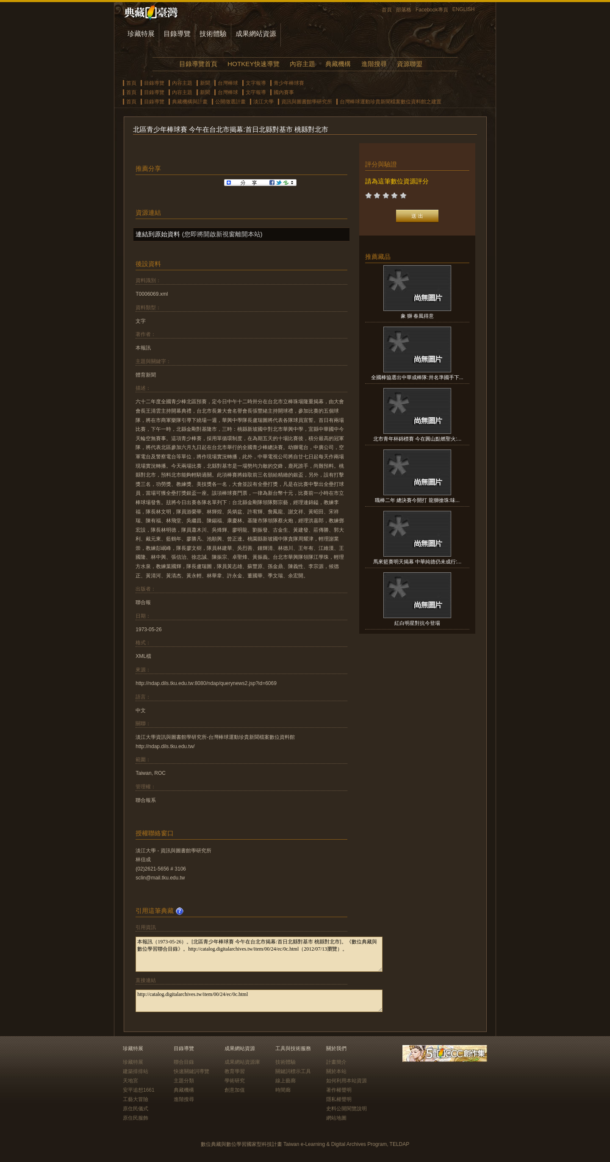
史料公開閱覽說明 (346, 1109)
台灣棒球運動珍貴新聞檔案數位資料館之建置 (390, 102)
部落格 (403, 10)
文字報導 (256, 83)
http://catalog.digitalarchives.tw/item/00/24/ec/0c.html (259, 1001)
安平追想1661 (139, 1090)
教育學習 (235, 1071)
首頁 (387, 10)
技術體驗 (213, 33)
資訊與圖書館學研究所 (306, 102)
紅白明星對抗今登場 (417, 623)
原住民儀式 (135, 1109)
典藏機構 (338, 63)
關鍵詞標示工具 (293, 1071)
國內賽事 (284, 92)
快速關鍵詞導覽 (191, 1071)
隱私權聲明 (339, 1099)
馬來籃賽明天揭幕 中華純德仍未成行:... (417, 562)
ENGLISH (463, 9)
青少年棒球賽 (289, 83)
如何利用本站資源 (346, 1081)
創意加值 (235, 1090)
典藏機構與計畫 (190, 102)
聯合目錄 (184, 1062)
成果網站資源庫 (242, 1062)
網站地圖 (336, 1118)
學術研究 (235, 1081)
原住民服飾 (135, 1118)
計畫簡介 (336, 1062)
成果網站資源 (256, 33)
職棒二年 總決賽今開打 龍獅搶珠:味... (417, 500)
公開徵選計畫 (230, 102)
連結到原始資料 (158, 234)
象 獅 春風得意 (417, 316)
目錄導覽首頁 (198, 63)
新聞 (205, 83)
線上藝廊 (285, 1081)
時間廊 (283, 1090)
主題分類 (184, 1081)
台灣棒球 (228, 83)
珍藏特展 (141, 33)
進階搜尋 (374, 63)
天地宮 (130, 1081)
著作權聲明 (339, 1090)
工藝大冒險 (135, 1099)
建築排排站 (135, 1071)
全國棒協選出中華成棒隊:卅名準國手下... (417, 377)
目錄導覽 (177, 33)
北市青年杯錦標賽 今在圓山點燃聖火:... (417, 439)
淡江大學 (263, 102)
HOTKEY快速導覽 (253, 63)
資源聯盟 (409, 63)
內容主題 (302, 63)
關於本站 (336, 1071)
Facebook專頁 (432, 10)
